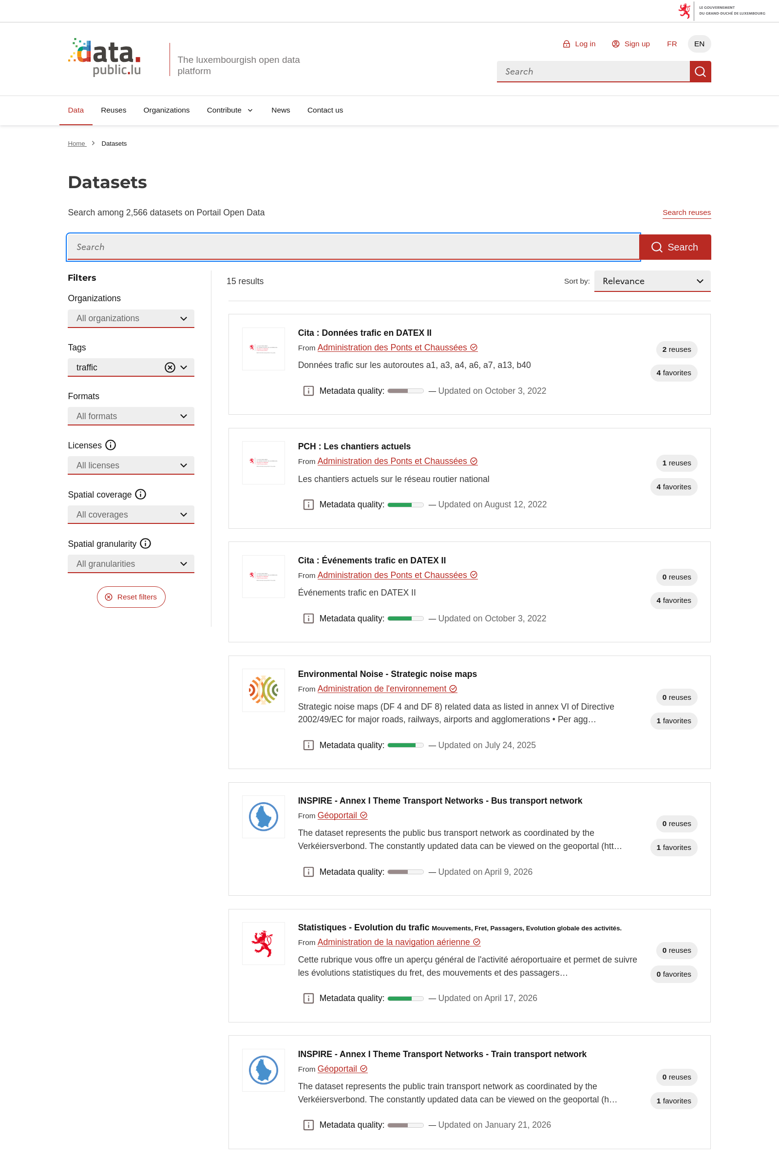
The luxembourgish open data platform (238, 65)
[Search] (353, 247)
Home (77, 143)
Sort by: (577, 281)
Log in (585, 43)
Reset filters (137, 597)
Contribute (224, 110)
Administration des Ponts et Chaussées (398, 347)
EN (699, 43)
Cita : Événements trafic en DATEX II (372, 560)
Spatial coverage (107, 495)
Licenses (92, 445)
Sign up (637, 43)
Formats (83, 396)
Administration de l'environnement (387, 689)
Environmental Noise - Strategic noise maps (387, 674)
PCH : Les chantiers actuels (354, 446)
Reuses (113, 110)
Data (76, 110)
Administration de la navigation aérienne (399, 942)
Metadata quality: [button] (309, 391)
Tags (77, 347)
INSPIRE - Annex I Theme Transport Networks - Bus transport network (440, 801)
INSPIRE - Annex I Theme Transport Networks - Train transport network (442, 1054)
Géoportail (343, 815)
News (280, 110)
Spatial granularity (110, 544)
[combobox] (593, 71)
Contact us (325, 110)
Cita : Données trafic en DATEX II (365, 333)
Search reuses (687, 212)
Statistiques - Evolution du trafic (460, 927)
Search (700, 71)
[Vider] (170, 367)
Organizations (167, 110)
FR (672, 43)
